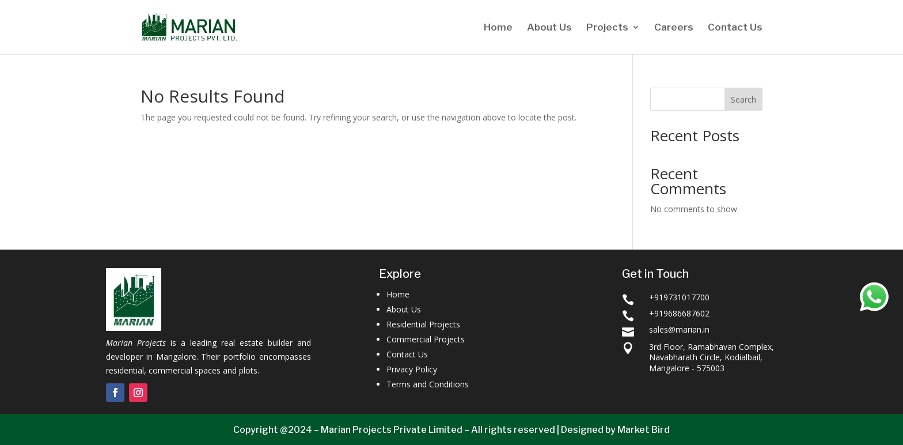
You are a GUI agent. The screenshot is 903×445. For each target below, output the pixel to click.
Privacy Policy (411, 369)
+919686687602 (679, 313)
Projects (607, 28)
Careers (673, 28)
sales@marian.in (679, 329)
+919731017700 (679, 297)
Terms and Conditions (427, 384)
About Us (549, 28)
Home (498, 28)
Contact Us (735, 28)
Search (743, 99)
